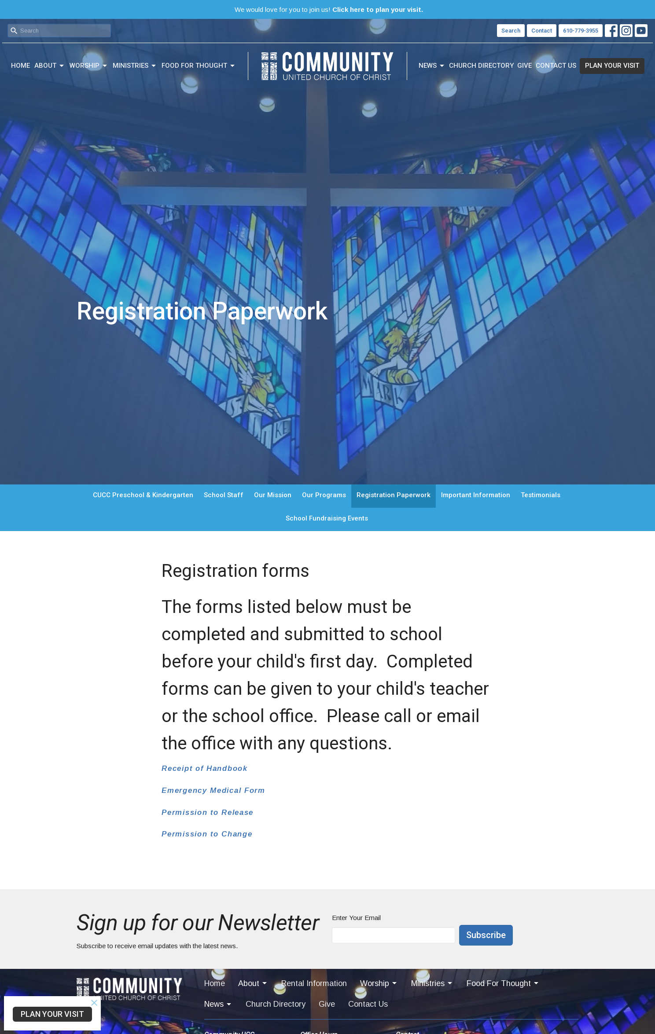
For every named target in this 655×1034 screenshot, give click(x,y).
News (432, 66)
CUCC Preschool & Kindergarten (143, 495)
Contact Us (556, 66)
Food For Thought (199, 66)
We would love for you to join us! (329, 9)
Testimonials (540, 495)
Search (510, 30)
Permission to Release (208, 812)
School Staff (223, 495)
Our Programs (324, 495)
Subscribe (486, 935)
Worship (89, 66)
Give (524, 66)
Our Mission (272, 495)
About (49, 66)
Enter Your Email (356, 917)
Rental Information (314, 983)
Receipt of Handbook (204, 768)
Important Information (475, 495)
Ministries (135, 66)
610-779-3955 (580, 30)
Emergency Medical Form (213, 790)
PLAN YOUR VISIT (612, 66)
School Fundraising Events (327, 518)
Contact (541, 30)
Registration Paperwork (394, 495)
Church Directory (481, 66)
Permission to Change (207, 834)
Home (20, 66)
